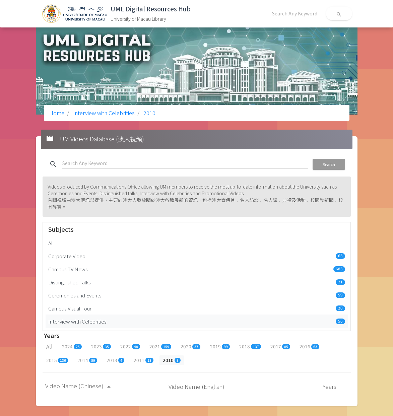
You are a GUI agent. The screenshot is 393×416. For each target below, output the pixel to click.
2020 (190, 346)
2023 (101, 346)
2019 (220, 346)
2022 (130, 346)
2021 (160, 346)
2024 (72, 346)
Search (329, 164)
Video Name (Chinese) (79, 386)
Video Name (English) (197, 386)
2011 (143, 360)
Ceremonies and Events (196, 295)
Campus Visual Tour (196, 308)
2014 (87, 360)
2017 (280, 346)
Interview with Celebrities (103, 113)
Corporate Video (196, 256)
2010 (148, 113)
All (51, 243)
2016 (309, 346)
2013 (115, 360)
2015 (57, 360)
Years (330, 386)
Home (56, 113)
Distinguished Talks (196, 282)
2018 (250, 346)
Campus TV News (196, 269)
